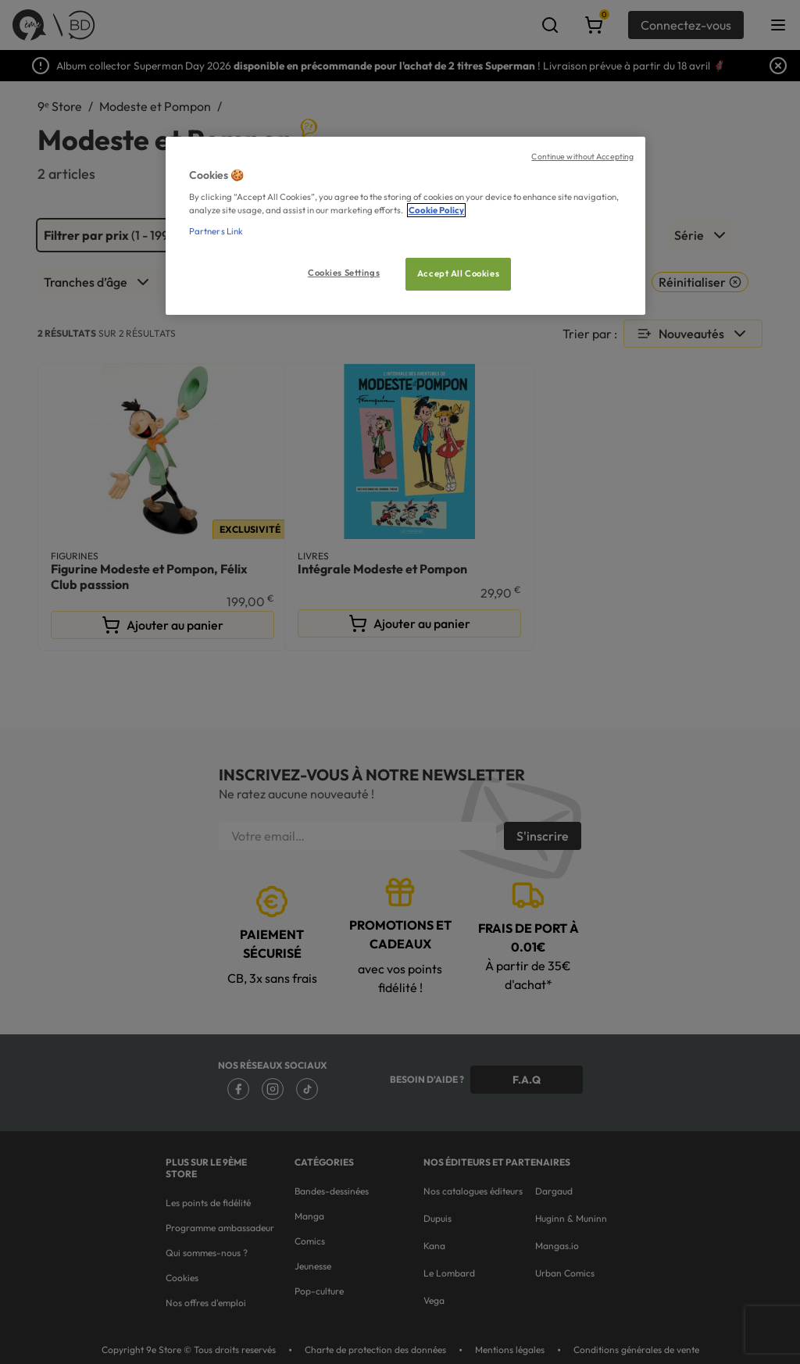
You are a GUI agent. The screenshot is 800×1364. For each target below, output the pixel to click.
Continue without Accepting (582, 156)
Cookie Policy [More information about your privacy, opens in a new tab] (436, 210)
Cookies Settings (344, 272)
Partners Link (216, 231)
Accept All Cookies (458, 273)
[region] (405, 226)
